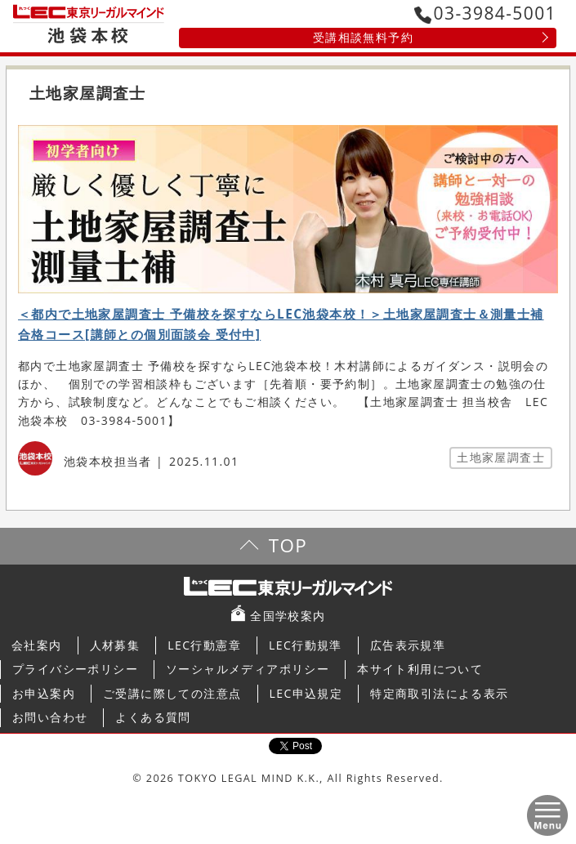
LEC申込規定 (306, 693)
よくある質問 (152, 717)
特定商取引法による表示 (439, 693)
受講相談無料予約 (363, 37)
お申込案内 (43, 693)
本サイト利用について (420, 669)
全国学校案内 (287, 615)
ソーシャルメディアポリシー (247, 669)
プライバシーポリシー (75, 669)
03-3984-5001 (485, 13)
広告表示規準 (407, 645)
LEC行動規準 (305, 645)
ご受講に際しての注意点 (172, 693)
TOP (288, 545)
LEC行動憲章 (204, 645)
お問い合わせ (49, 717)
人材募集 (115, 645)
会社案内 (36, 645)
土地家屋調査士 (501, 457)
